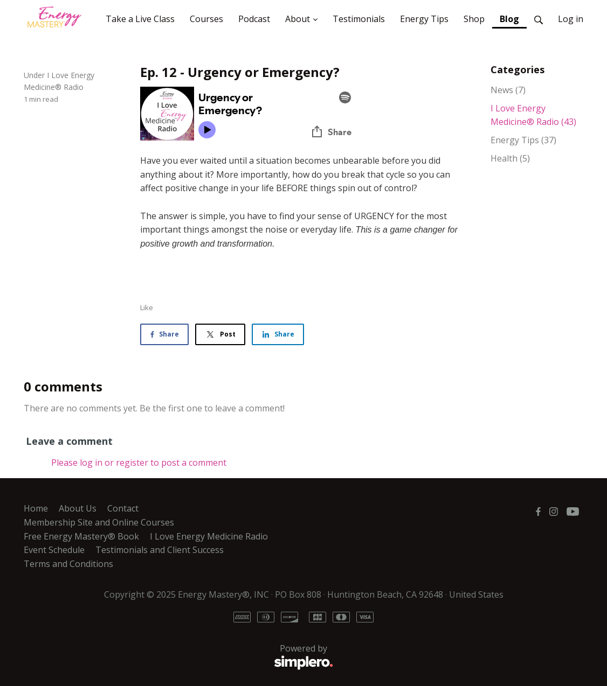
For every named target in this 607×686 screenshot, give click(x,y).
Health (510, 158)
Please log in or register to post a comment (138, 462)
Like (146, 307)
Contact (123, 508)
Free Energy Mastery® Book (81, 536)
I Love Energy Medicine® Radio (533, 115)
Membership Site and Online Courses (99, 522)
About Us (77, 508)
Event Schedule (54, 550)
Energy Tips (523, 140)
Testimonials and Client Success (159, 550)
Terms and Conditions (68, 564)
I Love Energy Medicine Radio (209, 536)
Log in (570, 19)
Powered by (178, 656)
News (508, 90)
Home (36, 508)
